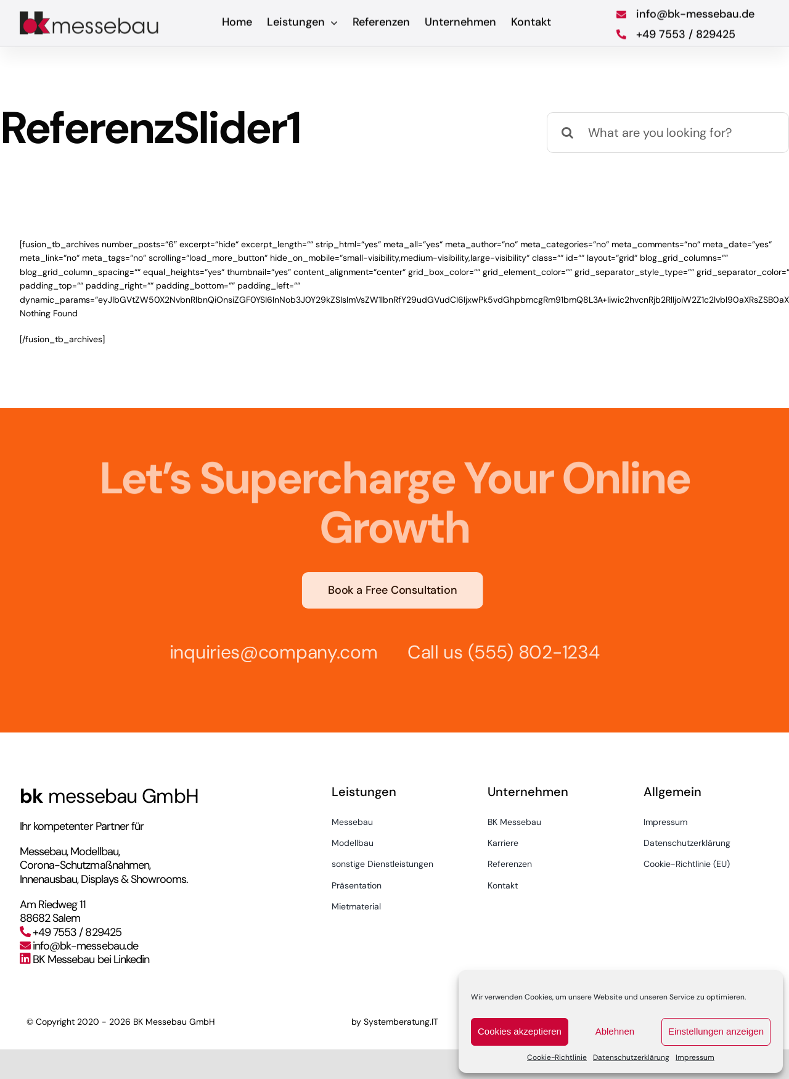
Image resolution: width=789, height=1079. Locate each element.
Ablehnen (614, 1031)
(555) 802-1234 (528, 652)
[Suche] (567, 132)
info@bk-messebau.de (85, 945)
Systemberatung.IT (401, 1021)
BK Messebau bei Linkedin (91, 959)
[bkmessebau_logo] (90, 13)
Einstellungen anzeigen (716, 1031)
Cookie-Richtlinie (557, 1057)
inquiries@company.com (268, 652)
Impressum (695, 1057)
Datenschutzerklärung (631, 1057)
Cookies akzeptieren (520, 1031)
